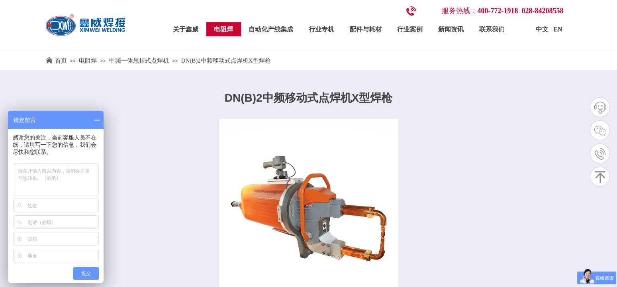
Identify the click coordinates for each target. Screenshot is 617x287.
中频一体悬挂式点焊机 (139, 60)
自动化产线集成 (271, 29)
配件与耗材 (366, 29)
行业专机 (321, 29)
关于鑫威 (185, 29)
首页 (61, 60)
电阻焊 (223, 29)
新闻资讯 (451, 29)
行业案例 (410, 29)
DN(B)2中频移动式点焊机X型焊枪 (226, 60)
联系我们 (492, 29)
